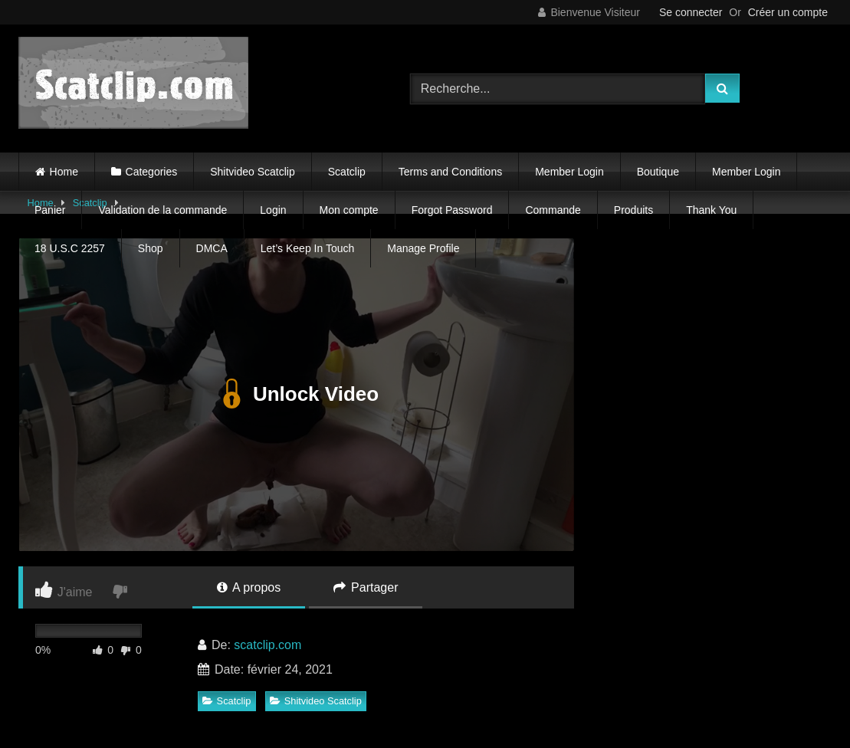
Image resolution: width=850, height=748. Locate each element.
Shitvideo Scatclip (252, 172)
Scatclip (347, 172)
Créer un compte (788, 12)
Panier (49, 210)
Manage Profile (423, 248)
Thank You (711, 210)
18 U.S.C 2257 (69, 248)
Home (64, 172)
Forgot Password (452, 210)
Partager (366, 587)
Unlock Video (296, 394)
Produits (633, 210)
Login (273, 210)
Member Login (569, 172)
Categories (152, 172)
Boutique (658, 172)
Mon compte (349, 210)
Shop (150, 248)
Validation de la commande (162, 210)
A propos (249, 587)
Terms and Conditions (450, 172)
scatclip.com (267, 644)
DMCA (212, 248)
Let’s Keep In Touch (307, 248)
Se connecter (691, 12)
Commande (552, 210)
